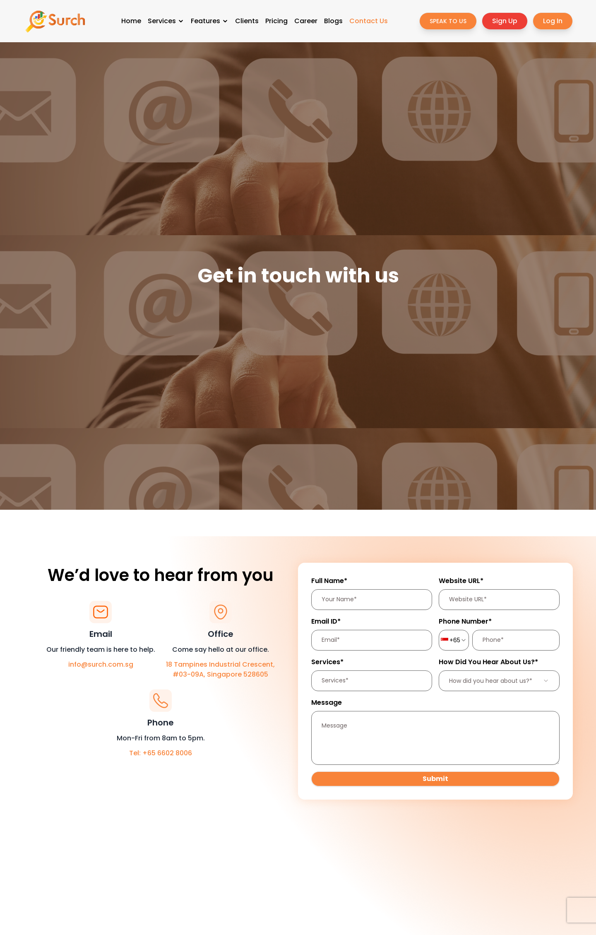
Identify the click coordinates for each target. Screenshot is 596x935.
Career (305, 21)
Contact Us (368, 21)
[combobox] (454, 640)
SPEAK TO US (448, 21)
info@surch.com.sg (100, 664)
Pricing (276, 21)
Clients (247, 21)
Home (131, 21)
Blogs (333, 21)
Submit (435, 778)
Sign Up (504, 21)
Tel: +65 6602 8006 (160, 753)
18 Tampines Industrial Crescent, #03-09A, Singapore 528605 (220, 669)
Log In (552, 21)
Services (166, 21)
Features (209, 21)
